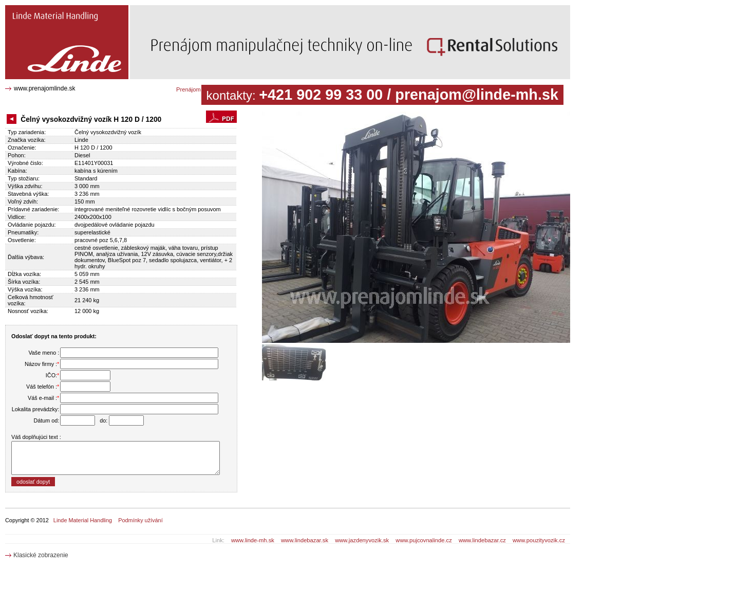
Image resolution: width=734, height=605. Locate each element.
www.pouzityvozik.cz (539, 540)
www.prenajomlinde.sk (44, 88)
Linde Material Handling (82, 520)
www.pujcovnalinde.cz (423, 540)
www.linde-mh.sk (252, 540)
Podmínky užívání (140, 520)
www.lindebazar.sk (304, 540)
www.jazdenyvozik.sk (362, 540)
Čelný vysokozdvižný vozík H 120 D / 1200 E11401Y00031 (62, 13)
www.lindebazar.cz (482, 540)
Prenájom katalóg (198, 89)
